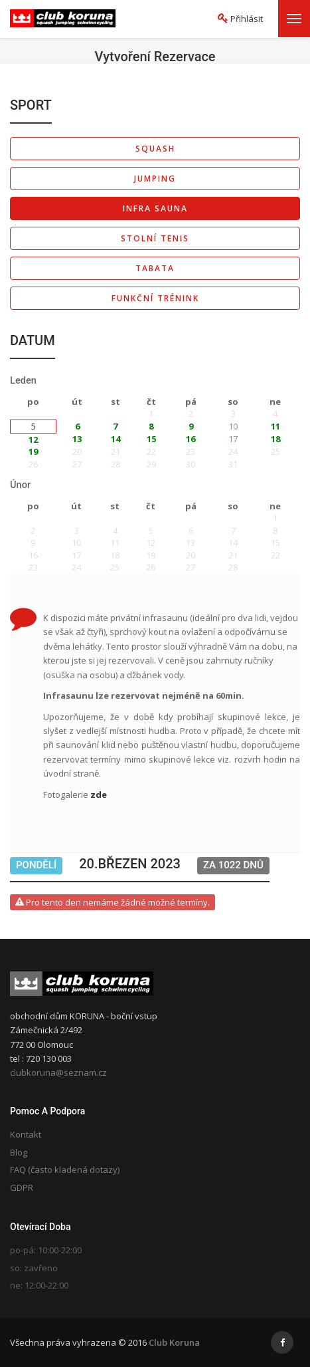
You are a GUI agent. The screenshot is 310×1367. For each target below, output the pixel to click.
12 (33, 439)
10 (233, 426)
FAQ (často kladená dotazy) (64, 1170)
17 (233, 439)
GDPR (21, 1187)
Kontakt (25, 1134)
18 (275, 439)
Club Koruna (174, 1342)
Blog (18, 1152)
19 (33, 451)
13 (77, 439)
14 (115, 439)
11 (275, 426)
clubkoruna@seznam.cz (58, 1072)
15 (151, 439)
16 (190, 439)
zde (98, 795)
